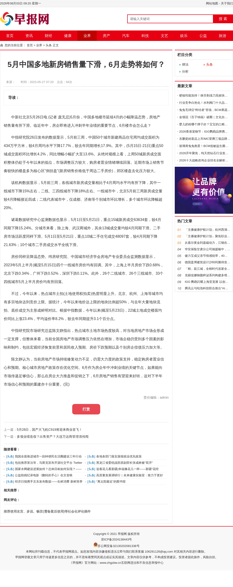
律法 (185, 64)
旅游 (222, 36)
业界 (87, 36)
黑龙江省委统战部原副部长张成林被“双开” (124, 462)
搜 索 (223, 19)
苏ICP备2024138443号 (116, 539)
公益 (203, 36)
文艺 (164, 36)
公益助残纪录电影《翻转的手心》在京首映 (43, 475)
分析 (185, 71)
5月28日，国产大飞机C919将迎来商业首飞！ (49, 429)
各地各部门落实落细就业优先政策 (119, 456)
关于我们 (227, 3)
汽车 (126, 36)
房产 (106, 36)
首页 (10, 36)
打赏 (86, 409)
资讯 (29, 36)
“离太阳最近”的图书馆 (111, 481)
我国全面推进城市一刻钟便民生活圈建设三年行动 (48, 456)
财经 (48, 36)
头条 (49, 45)
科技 (145, 36)
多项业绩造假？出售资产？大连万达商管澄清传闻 (53, 436)
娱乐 (184, 36)
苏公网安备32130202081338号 (118, 546)
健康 (68, 36)
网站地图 (212, 3)
